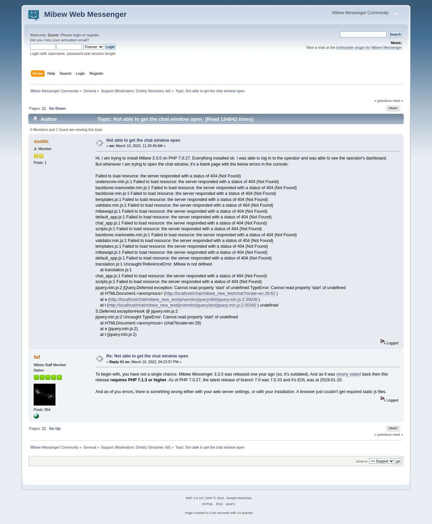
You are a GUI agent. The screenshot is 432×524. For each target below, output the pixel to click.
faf (167, 91)
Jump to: (362, 461)
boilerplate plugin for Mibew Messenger (369, 47)
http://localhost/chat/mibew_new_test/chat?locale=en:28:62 (220, 293)
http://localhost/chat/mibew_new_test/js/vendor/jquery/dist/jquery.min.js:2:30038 (183, 299)
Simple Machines (239, 498)
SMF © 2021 (214, 498)
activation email (74, 40)
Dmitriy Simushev (149, 91)
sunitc (41, 141)
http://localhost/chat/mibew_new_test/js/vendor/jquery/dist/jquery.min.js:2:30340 (182, 305)
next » (398, 101)
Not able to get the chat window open (143, 140)
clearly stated (348, 374)
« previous (383, 101)
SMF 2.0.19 (194, 498)
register (92, 35)
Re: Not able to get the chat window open (147, 356)
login (77, 35)
